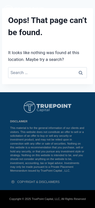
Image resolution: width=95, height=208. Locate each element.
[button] (88, 10)
